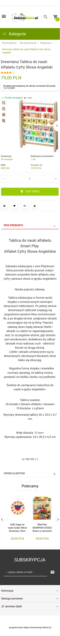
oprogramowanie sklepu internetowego (25, 627)
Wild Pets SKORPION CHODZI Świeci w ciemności (42, 527)
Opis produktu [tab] (13, 225)
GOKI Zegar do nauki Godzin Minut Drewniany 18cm (17, 527)
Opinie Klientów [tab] (14, 473)
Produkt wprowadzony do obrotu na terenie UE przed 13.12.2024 (29, 87)
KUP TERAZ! (30, 191)
